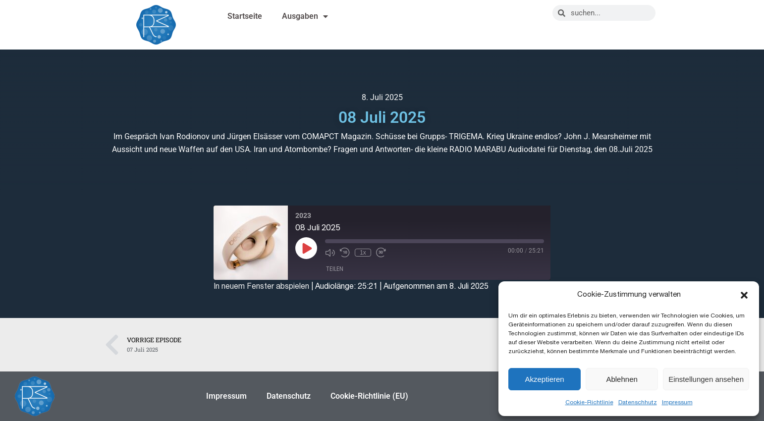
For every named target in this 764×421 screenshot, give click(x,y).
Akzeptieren (544, 379)
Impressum (677, 402)
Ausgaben (305, 16)
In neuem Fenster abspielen (261, 286)
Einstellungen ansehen (706, 379)
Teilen (334, 268)
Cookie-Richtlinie (589, 402)
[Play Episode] (306, 248)
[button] (744, 295)
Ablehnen (621, 379)
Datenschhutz (637, 402)
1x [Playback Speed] (363, 252)
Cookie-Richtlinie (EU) (369, 396)
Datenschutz (289, 396)
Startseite (244, 16)
